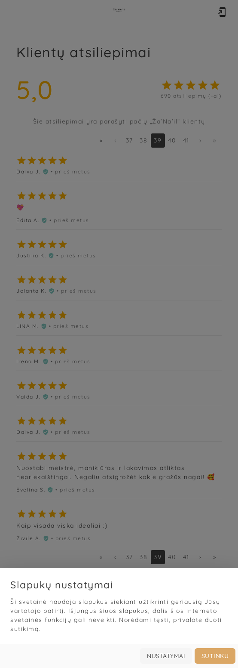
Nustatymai (166, 656)
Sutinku (215, 656)
